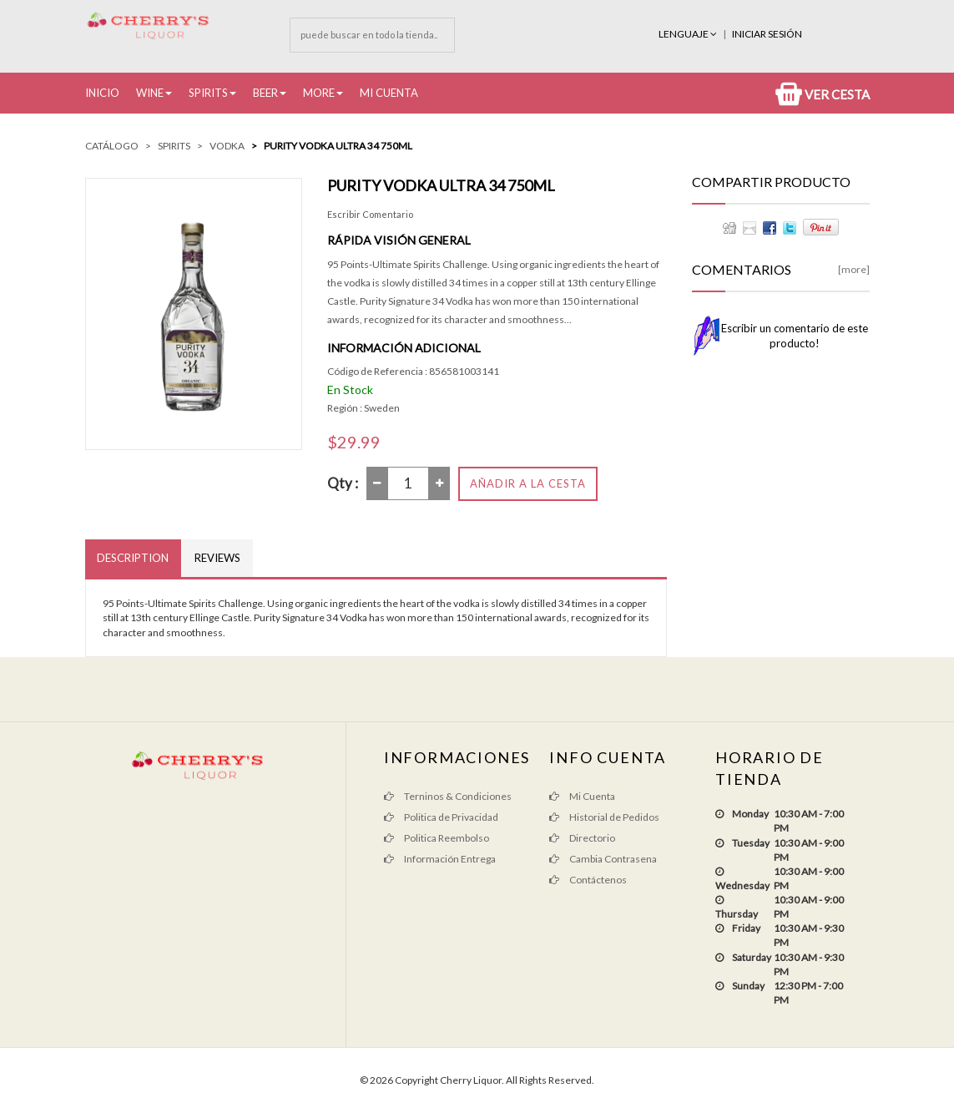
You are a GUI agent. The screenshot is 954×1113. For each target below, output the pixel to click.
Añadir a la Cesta (528, 483)
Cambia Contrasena (603, 858)
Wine (150, 92)
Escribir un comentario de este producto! (794, 335)
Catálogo (112, 145)
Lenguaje (689, 34)
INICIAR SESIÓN (767, 34)
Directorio (582, 838)
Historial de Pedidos (604, 817)
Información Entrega (440, 858)
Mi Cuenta (389, 92)
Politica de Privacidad (441, 817)
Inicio (102, 92)
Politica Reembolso (436, 838)
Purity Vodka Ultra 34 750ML (338, 145)
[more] (854, 269)
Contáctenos (588, 879)
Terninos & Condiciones (448, 796)
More (319, 92)
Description (133, 557)
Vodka (227, 145)
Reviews (218, 557)
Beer (265, 92)
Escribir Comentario (370, 214)
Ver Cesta (822, 94)
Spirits (208, 92)
